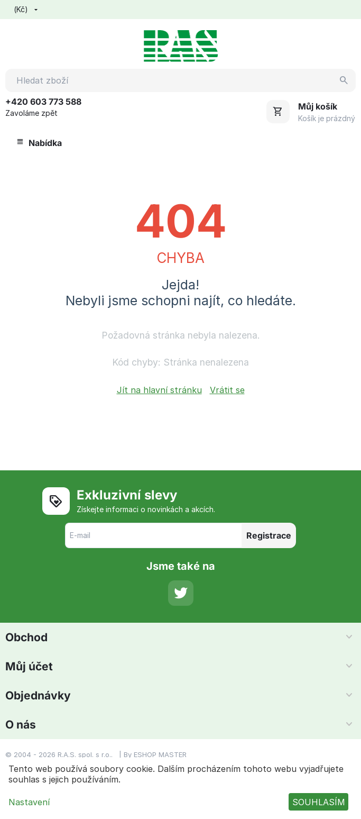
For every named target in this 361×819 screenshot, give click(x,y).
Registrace (268, 535)
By (129, 754)
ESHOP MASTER (160, 754)
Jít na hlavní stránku (159, 390)
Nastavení (29, 802)
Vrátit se (227, 390)
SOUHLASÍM (318, 802)
